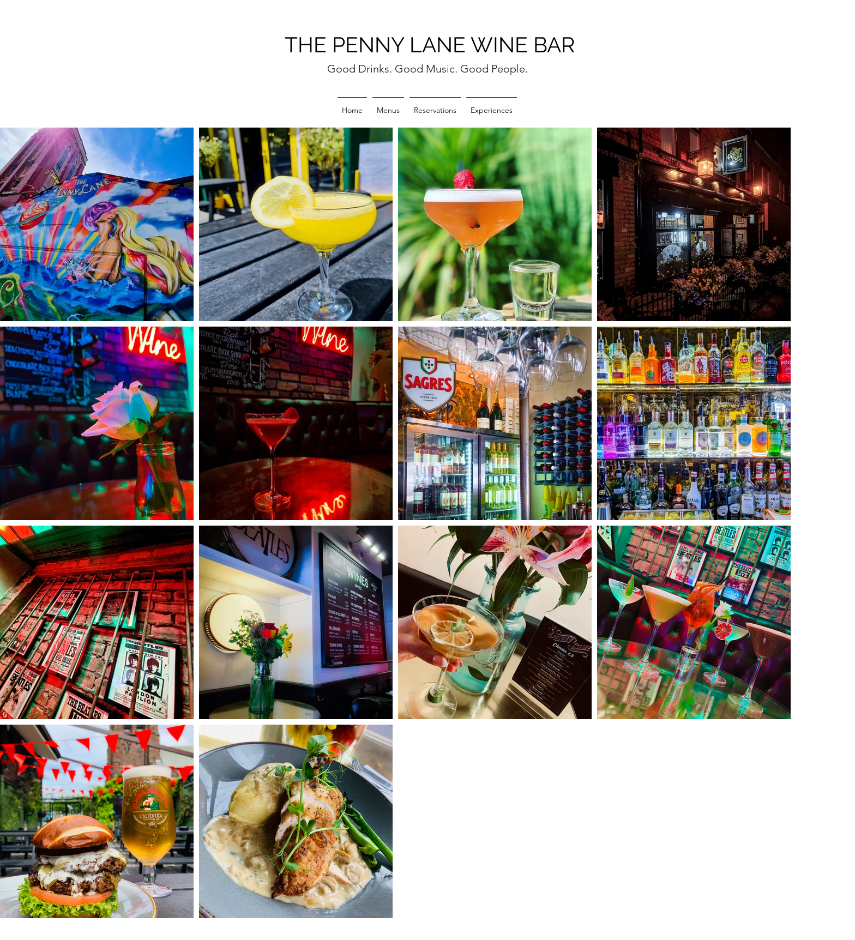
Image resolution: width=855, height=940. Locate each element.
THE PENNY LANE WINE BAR (430, 44)
